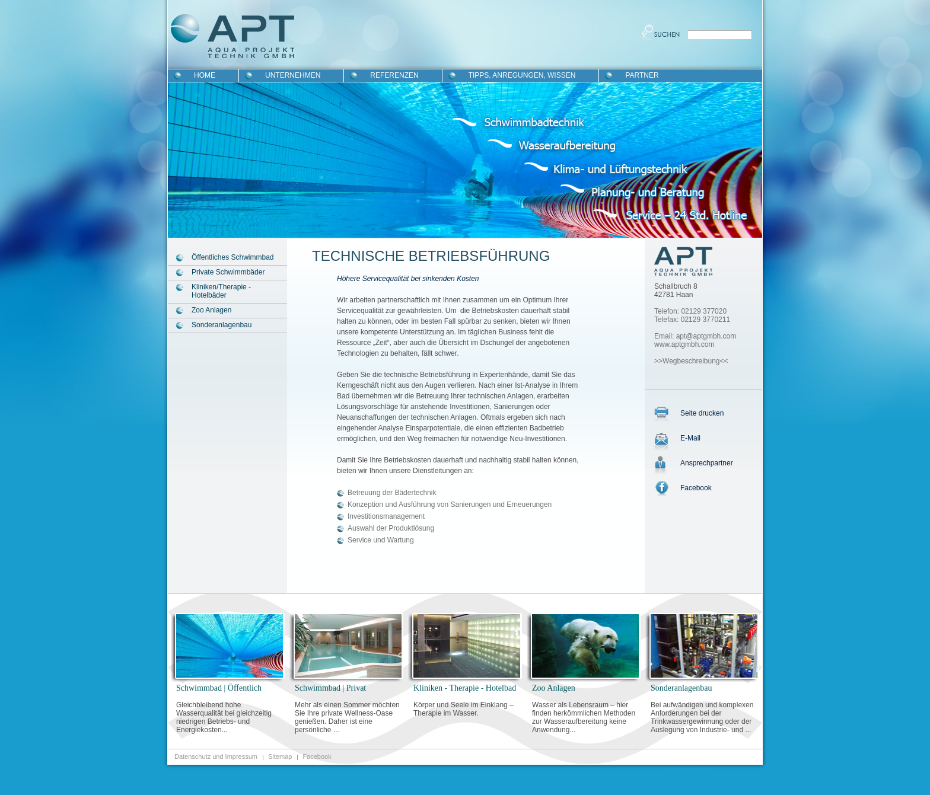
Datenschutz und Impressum (215, 756)
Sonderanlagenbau (221, 325)
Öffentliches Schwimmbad (233, 257)
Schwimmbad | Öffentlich (219, 688)
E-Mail (690, 438)
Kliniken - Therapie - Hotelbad (464, 688)
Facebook (696, 488)
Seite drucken (702, 413)
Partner (641, 75)
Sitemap (280, 756)
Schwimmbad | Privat (330, 688)
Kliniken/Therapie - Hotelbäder (221, 291)
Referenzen (394, 75)
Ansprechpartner (706, 463)
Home (204, 75)
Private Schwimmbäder (228, 272)
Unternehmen (292, 75)
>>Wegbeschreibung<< (691, 361)
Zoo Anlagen (211, 310)
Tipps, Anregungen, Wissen (522, 75)
